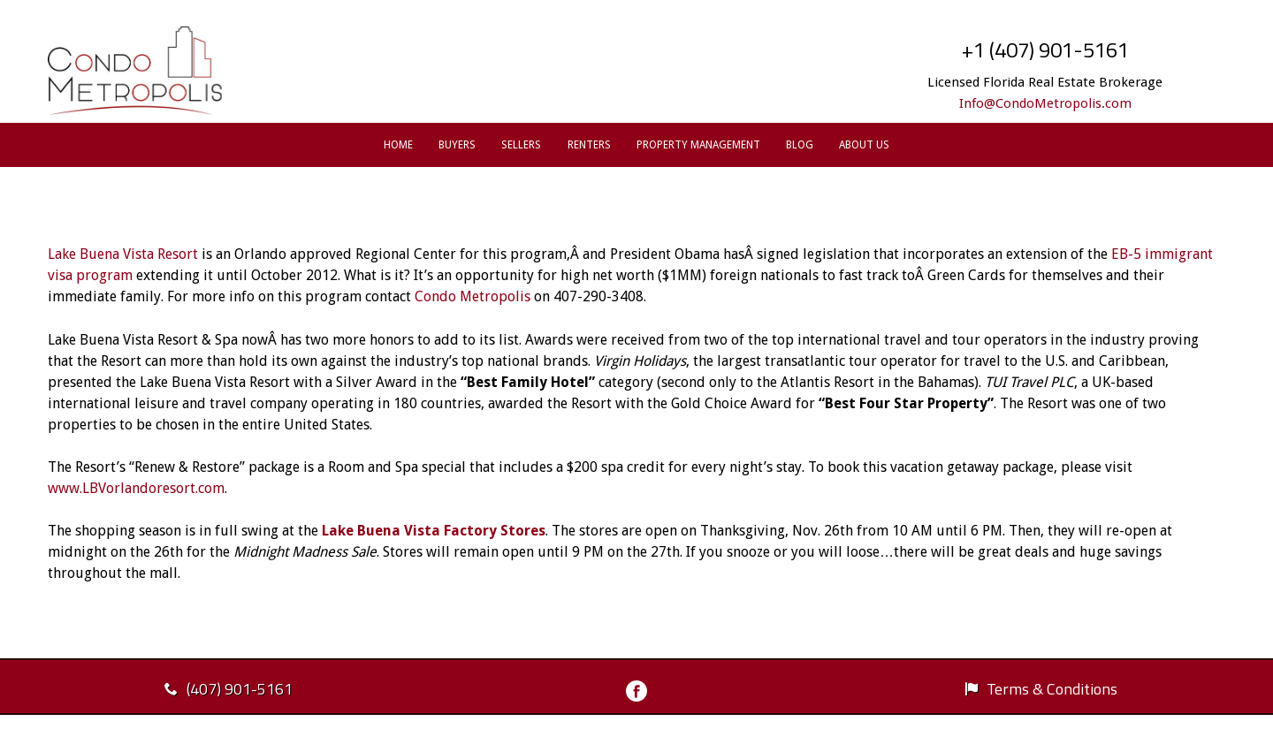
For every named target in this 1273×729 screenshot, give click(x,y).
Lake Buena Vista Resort (125, 254)
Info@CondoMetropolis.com (1045, 103)
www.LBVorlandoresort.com (136, 488)
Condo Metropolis (472, 296)
